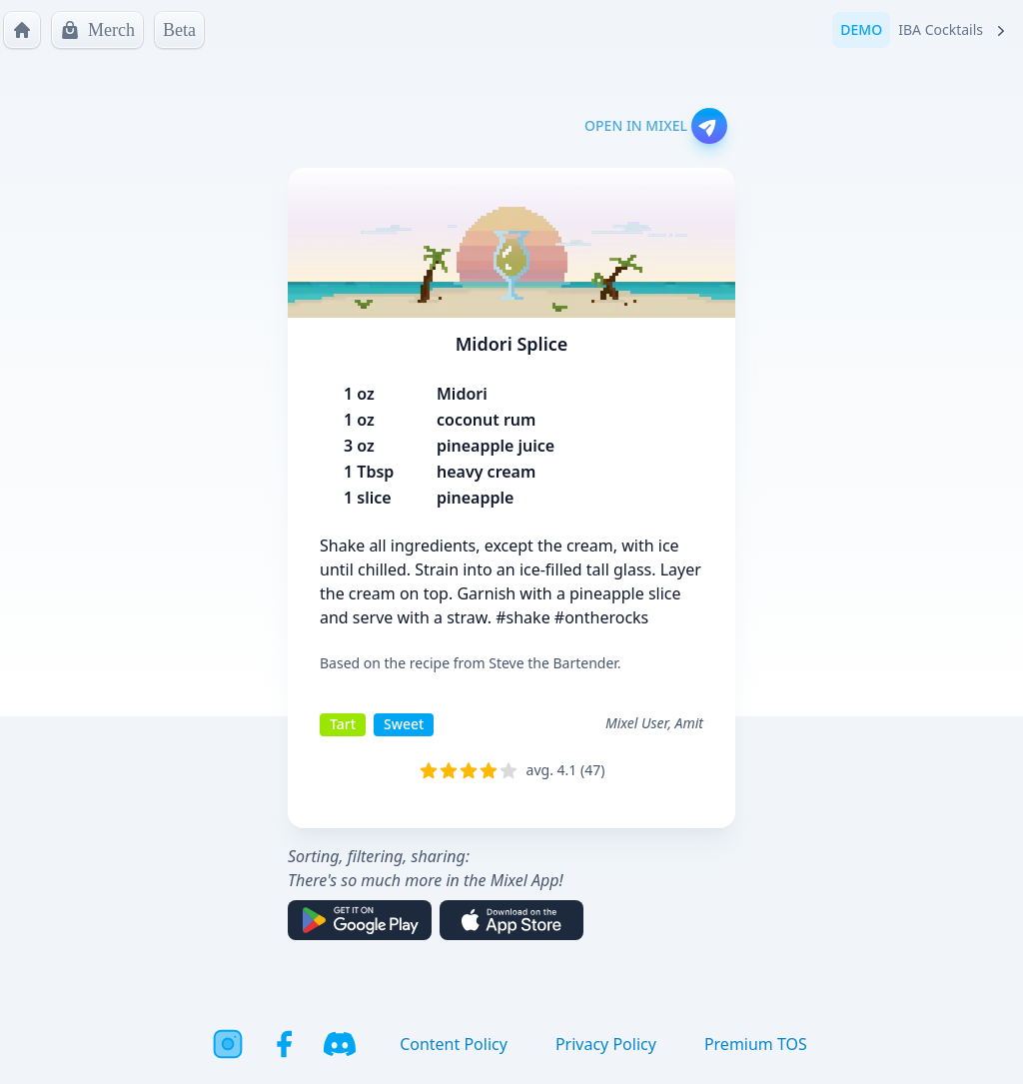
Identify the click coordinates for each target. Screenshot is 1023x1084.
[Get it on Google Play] (360, 920)
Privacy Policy (605, 1044)
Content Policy (454, 1044)
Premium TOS (755, 1044)
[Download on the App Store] (511, 920)
